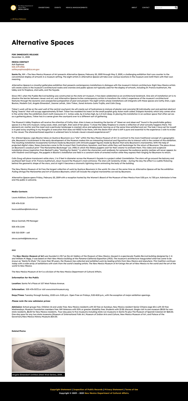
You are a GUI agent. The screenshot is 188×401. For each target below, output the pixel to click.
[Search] (176, 7)
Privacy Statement (113, 389)
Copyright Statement (60, 389)
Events (58, 7)
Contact (145, 7)
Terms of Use (131, 389)
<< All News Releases (18, 19)
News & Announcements (76, 7)
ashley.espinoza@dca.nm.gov (26, 69)
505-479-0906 (18, 67)
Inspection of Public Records (87, 389)
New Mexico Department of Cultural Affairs (106, 393)
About (134, 7)
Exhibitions (44, 7)
